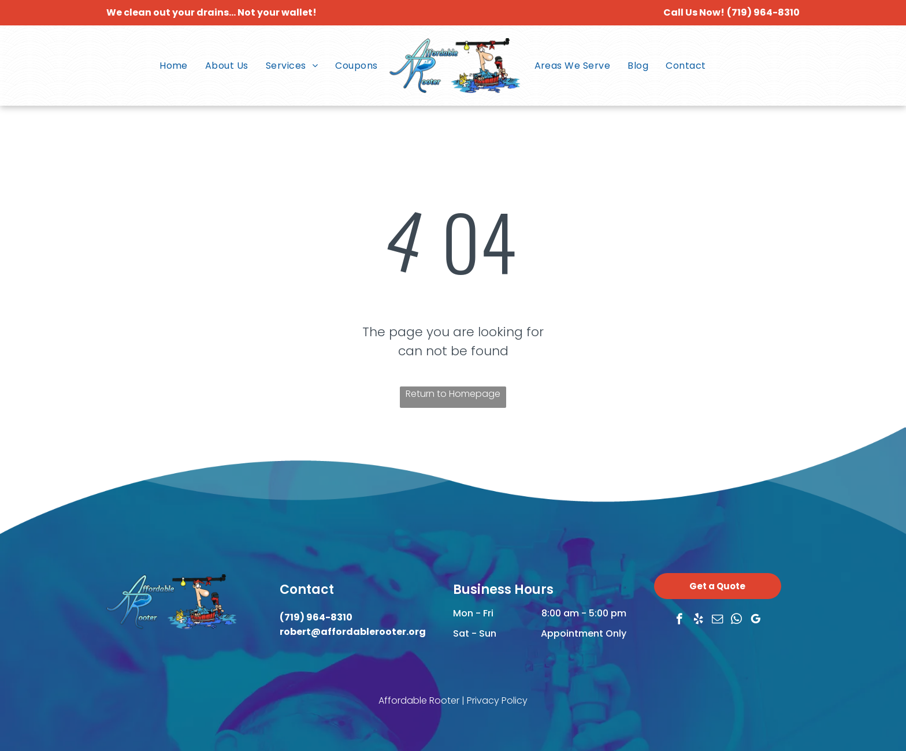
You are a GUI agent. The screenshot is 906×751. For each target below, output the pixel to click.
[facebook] (679, 620)
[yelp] (698, 620)
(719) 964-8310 (763, 12)
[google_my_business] (755, 620)
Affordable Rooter (418, 700)
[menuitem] (173, 65)
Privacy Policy (497, 700)
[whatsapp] (736, 620)
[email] (717, 620)
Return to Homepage (453, 393)
